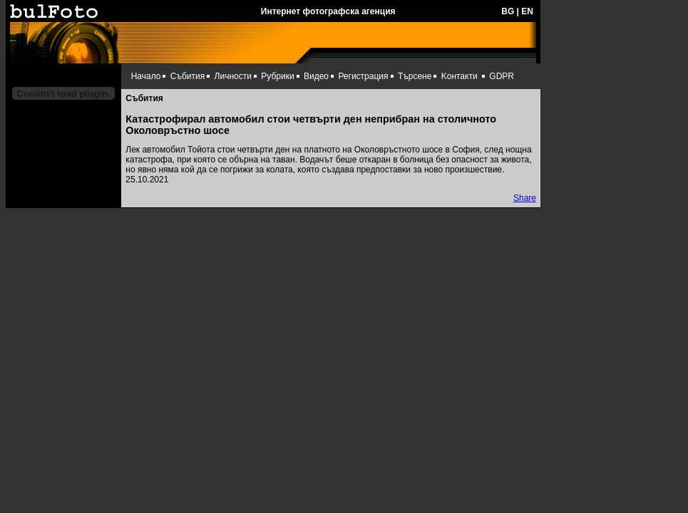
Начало (146, 76)
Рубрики (277, 76)
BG (507, 11)
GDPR (501, 76)
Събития (187, 76)
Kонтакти (459, 76)
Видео (316, 76)
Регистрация (363, 76)
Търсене (414, 76)
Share (524, 198)
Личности (233, 76)
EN (527, 11)
